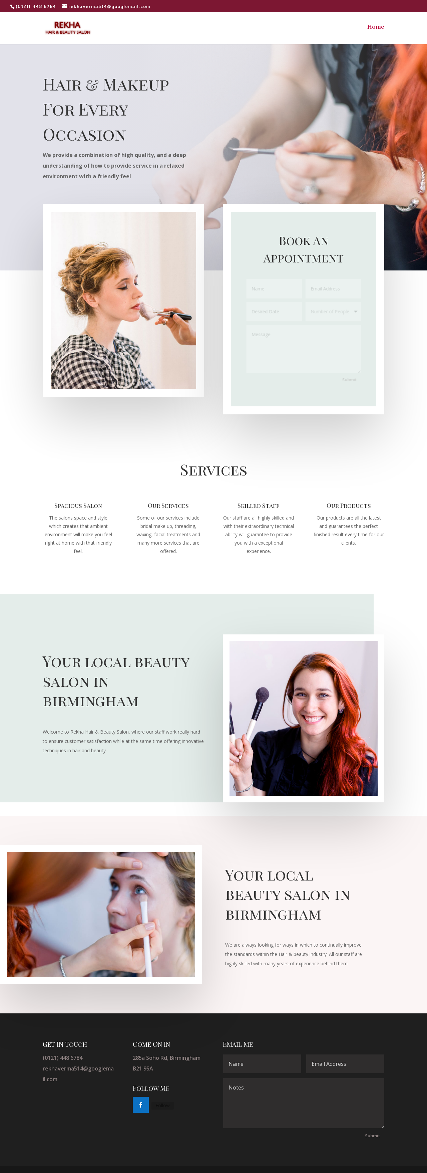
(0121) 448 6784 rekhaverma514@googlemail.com (78, 1068)
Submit (349, 379)
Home (375, 28)
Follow (162, 1105)
